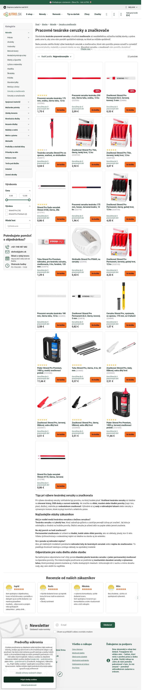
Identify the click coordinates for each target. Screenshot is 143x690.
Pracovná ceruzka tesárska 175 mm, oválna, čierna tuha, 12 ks (51, 99)
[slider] (6, 200)
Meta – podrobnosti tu (18, 662)
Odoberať (108, 625)
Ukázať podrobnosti (28, 685)
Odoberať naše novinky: (40, 630)
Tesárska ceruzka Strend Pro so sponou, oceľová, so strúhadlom (51, 154)
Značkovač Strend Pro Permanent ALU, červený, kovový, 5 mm (118, 98)
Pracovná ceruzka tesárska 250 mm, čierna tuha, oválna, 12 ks (86, 97)
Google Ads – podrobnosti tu (41, 659)
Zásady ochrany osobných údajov (29, 673)
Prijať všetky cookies (29, 680)
